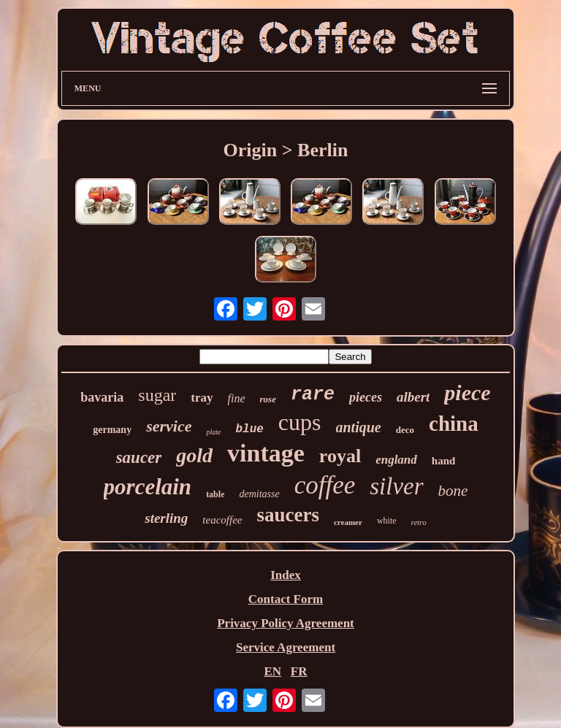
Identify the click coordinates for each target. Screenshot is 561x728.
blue (249, 429)
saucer (139, 457)
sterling (166, 518)
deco (405, 429)
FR (299, 671)
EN (272, 671)
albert (413, 397)
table (215, 494)
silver (396, 486)
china (453, 423)
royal (340, 456)
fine (236, 398)
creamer (348, 522)
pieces (365, 397)
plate (213, 432)
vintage (266, 453)
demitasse (259, 493)
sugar (157, 395)
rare (313, 394)
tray (202, 398)
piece (467, 392)
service (168, 426)
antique (358, 427)
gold (194, 455)
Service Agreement (285, 647)
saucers (288, 515)
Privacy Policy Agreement (285, 623)
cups (299, 422)
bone (453, 490)
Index (285, 575)
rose (268, 399)
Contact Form (285, 599)
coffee (325, 485)
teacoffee (222, 520)
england (396, 460)
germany (112, 429)
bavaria (101, 397)
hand (444, 461)
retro (419, 522)
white (387, 521)
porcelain (148, 486)
